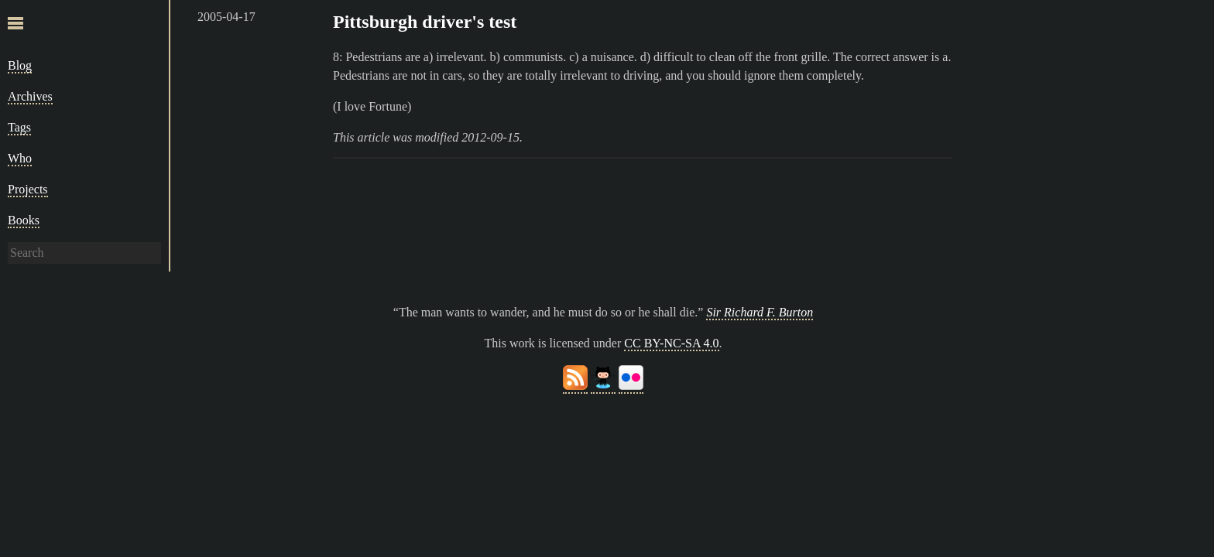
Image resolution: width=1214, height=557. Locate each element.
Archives (30, 96)
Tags (19, 127)
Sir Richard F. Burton (759, 312)
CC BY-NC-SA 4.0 (671, 343)
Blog (20, 65)
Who (20, 158)
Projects (28, 189)
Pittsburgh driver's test (424, 22)
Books (23, 220)
